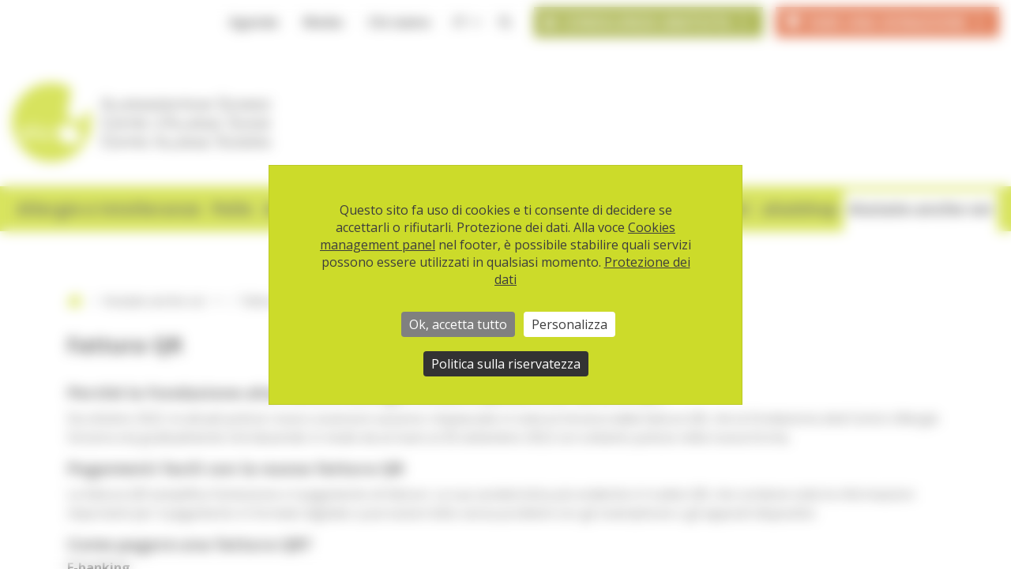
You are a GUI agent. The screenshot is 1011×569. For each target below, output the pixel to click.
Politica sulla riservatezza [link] (506, 363)
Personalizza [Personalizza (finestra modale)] (569, 324)
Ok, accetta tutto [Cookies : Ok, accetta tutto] (458, 324)
